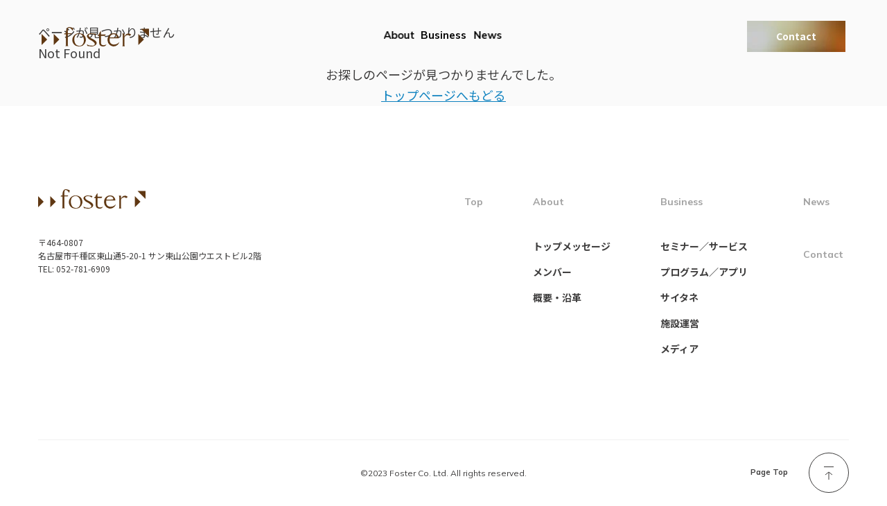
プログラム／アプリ (704, 272)
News (488, 35)
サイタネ (679, 297)
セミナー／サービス (704, 246)
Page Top (769, 472)
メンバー (552, 272)
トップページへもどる (443, 95)
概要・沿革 (557, 297)
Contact (796, 36)
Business (443, 35)
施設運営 (679, 323)
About (399, 35)
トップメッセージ (572, 246)
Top (473, 201)
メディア (679, 349)
